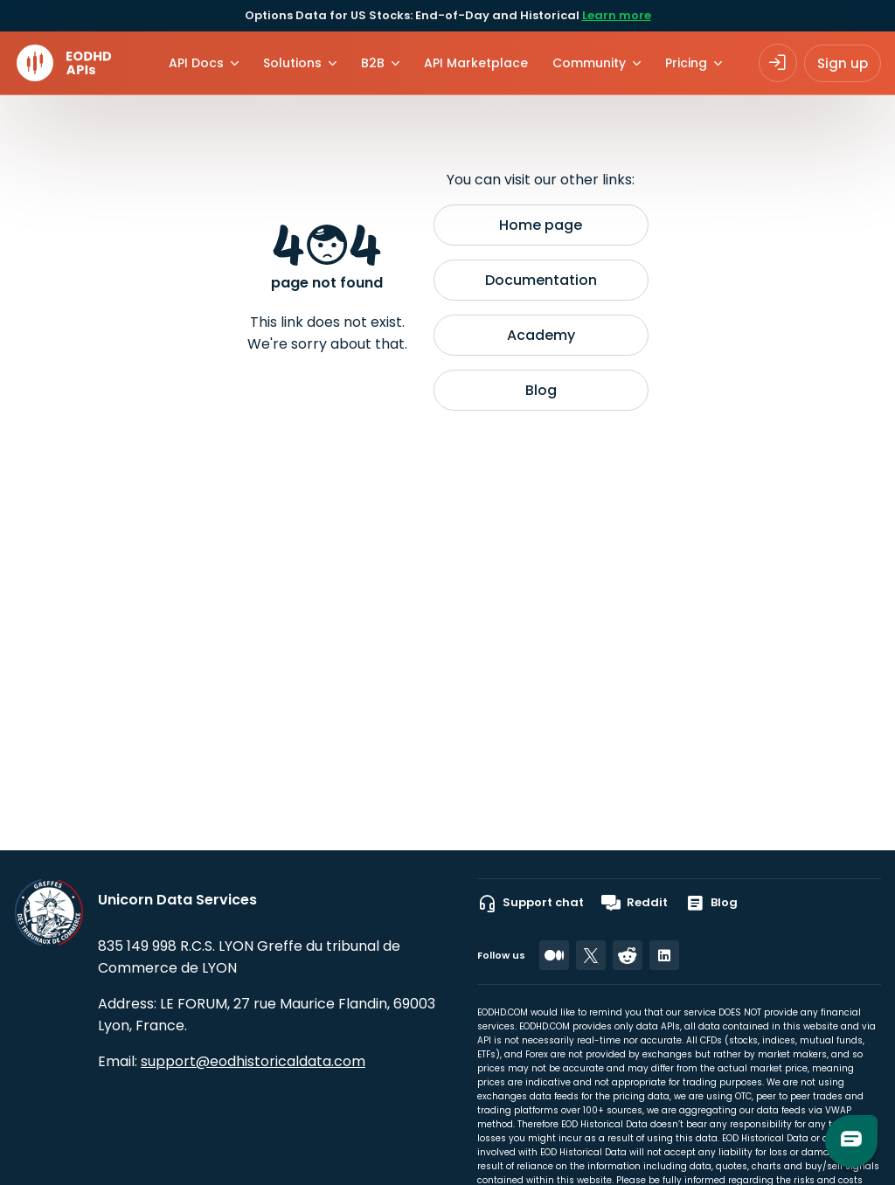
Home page (540, 225)
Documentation (541, 280)
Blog (541, 390)
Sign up (842, 63)
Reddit (634, 902)
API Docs (196, 63)
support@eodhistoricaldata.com (253, 1061)
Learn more (616, 15)
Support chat (530, 902)
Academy (541, 335)
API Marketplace (476, 63)
